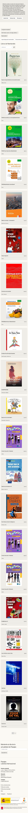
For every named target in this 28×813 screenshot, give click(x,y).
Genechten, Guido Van (6, 420)
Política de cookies (5, 787)
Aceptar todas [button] (5, 18)
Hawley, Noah (4, 726)
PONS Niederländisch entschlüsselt (8, 184)
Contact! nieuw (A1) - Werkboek (7, 589)
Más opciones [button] (19, 18)
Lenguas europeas (6, 29)
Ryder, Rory (4, 656)
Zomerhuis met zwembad (6, 291)
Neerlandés (5, 36)
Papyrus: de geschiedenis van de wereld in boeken (11, 79)
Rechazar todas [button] (12, 18)
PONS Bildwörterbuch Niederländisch (8, 321)
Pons (2, 120)
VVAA (3, 153)
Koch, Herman (4, 294)
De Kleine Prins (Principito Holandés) (8, 353)
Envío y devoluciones (5, 785)
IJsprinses (3, 688)
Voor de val (4, 723)
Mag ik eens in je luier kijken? (7, 417)
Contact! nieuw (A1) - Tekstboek (7, 451)
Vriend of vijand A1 (5, 255)
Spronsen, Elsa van (5, 223)
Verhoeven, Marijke (5, 392)
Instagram (3, 794)
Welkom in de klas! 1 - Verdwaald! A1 (8, 220)
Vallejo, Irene (4, 82)
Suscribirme (4, 752)
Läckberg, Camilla (5, 691)
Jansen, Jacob (4, 624)
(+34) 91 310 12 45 (5, 781)
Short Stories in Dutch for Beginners (8, 521)
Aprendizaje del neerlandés (8, 39)
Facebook (9, 794)
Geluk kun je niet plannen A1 (7, 486)
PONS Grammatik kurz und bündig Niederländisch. (11, 117)
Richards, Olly (4, 524)
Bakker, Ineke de (5, 489)
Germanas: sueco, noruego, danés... (10, 32)
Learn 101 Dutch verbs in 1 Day (7, 653)
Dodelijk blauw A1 (5, 621)
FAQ (2, 791)
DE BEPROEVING (5, 389)
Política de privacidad (5, 789)
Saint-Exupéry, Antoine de (6, 356)
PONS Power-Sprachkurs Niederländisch (9, 150)
